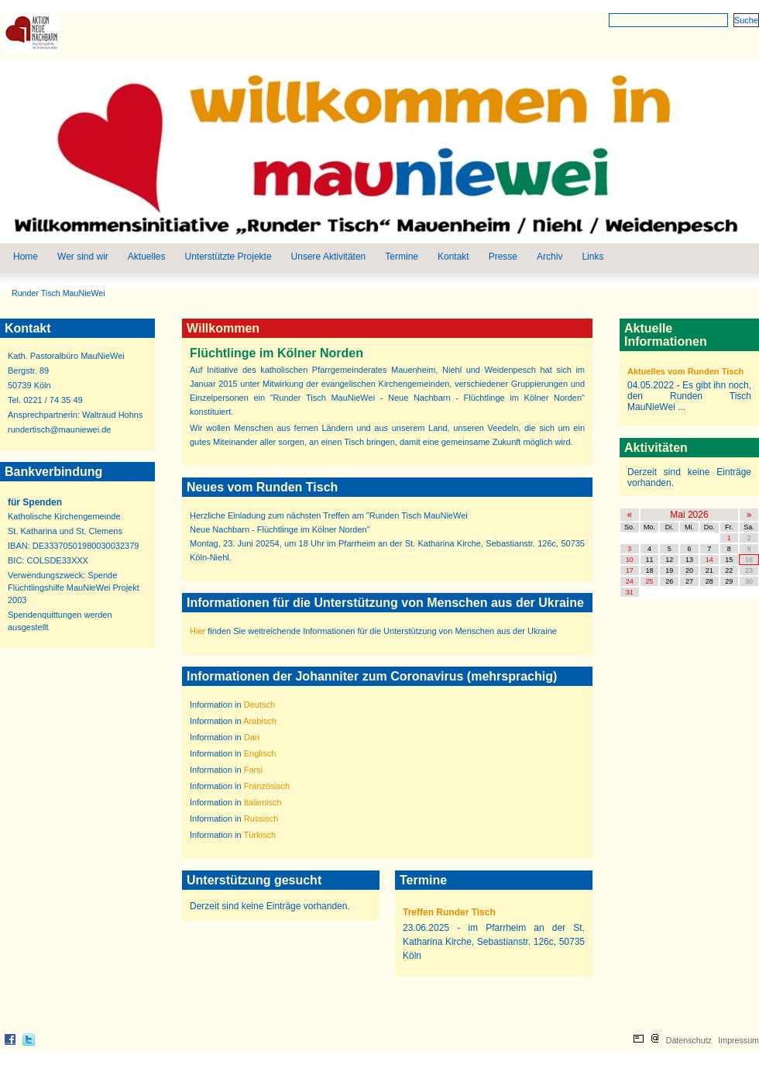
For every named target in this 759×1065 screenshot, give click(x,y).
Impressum (738, 1040)
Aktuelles (147, 256)
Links (592, 256)
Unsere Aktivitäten (328, 256)
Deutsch (259, 704)
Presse (503, 256)
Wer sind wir (82, 256)
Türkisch (260, 834)
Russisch (261, 818)
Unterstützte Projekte (228, 256)
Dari (251, 737)
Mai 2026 (689, 514)
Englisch (260, 753)
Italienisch (263, 802)
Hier (197, 631)
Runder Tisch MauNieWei (58, 293)
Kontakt (453, 256)
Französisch (267, 786)
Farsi (253, 769)
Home (25, 256)
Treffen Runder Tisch (449, 912)
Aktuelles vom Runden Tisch (685, 371)
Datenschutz (689, 1040)
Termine (401, 256)
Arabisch (259, 721)
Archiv (549, 256)
